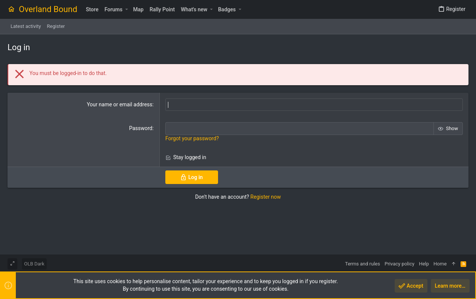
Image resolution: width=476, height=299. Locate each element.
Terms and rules (362, 264)
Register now (265, 197)
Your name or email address (119, 104)
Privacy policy (399, 264)
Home (440, 264)
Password (141, 128)
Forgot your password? (192, 138)
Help (424, 264)
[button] (126, 9)
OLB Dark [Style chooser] (34, 264)
